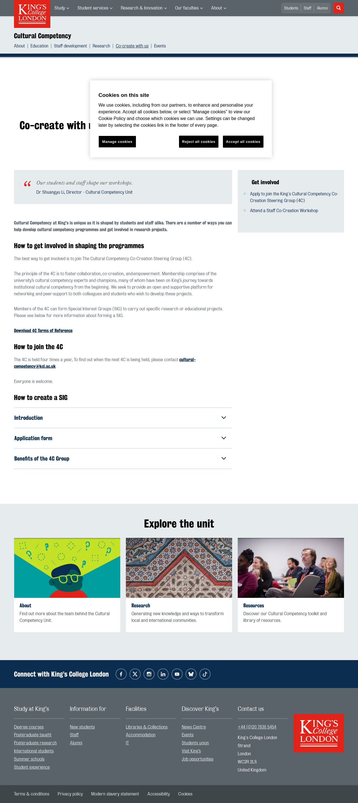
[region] (181, 119)
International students (34, 751)
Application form (33, 438)
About (216, 8)
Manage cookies (117, 142)
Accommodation (141, 735)
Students (291, 8)
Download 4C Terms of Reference (43, 330)
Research (101, 46)
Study (60, 8)
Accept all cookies (243, 142)
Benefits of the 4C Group (41, 458)
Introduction (28, 418)
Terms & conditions (31, 794)
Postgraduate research (35, 743)
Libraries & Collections (147, 727)
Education (39, 46)
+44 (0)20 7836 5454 (257, 727)
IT (127, 743)
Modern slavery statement (115, 794)
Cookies (185, 794)
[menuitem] (61, 8)
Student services (92, 8)
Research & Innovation (141, 8)
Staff (307, 8)
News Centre (194, 727)
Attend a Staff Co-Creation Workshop (284, 210)
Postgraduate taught (32, 735)
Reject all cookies (198, 142)
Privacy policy (70, 794)
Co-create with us (132, 46)
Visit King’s (191, 751)
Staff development (70, 46)
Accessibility (158, 794)
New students (82, 727)
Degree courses (29, 727)
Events (160, 46)
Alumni (322, 8)
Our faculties (187, 8)
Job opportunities (197, 759)
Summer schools (29, 759)
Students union (195, 743)
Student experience (32, 767)
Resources (253, 605)
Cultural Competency (42, 36)
